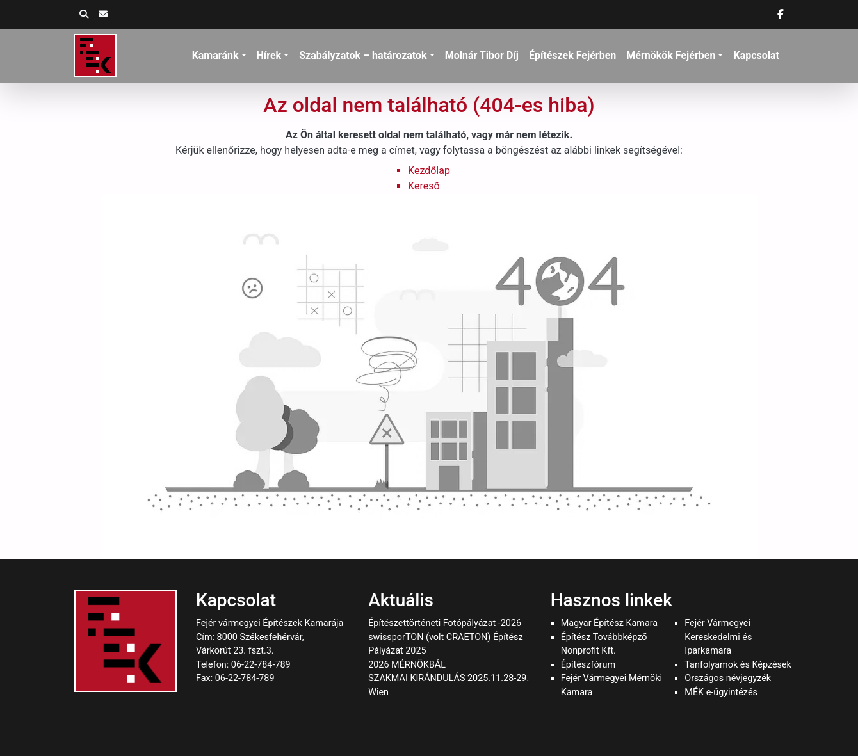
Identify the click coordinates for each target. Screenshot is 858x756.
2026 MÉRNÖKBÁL (407, 664)
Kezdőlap (429, 171)
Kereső (423, 186)
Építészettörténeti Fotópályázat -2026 (444, 623)
